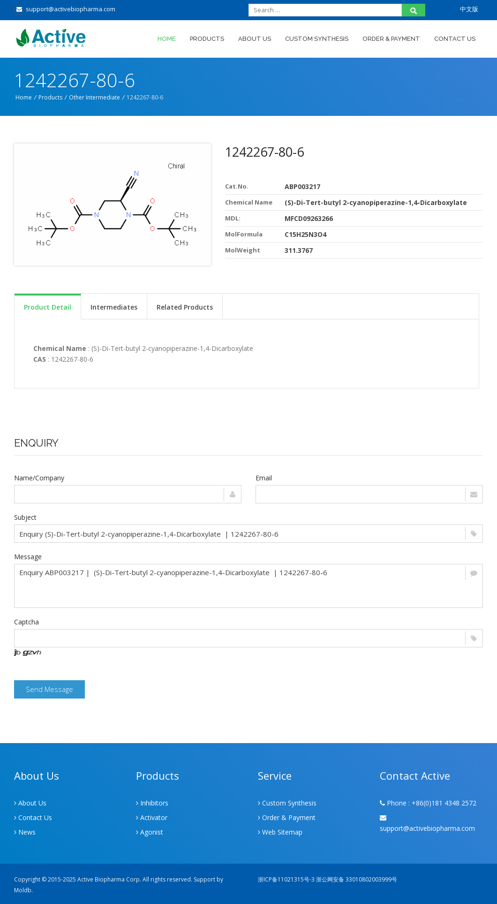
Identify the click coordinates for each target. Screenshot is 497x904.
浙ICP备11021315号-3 (286, 879)
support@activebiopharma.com (64, 9)
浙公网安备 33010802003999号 (356, 879)
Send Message (49, 689)
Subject (25, 517)
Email (264, 477)
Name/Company (39, 477)
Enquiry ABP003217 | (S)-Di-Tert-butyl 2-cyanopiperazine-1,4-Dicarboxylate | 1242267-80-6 (248, 586)
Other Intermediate (94, 97)
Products (207, 38)
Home (167, 38)
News (25, 832)
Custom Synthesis (316, 38)
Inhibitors (152, 802)
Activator (151, 817)
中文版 (469, 9)
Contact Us (454, 38)
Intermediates (113, 307)
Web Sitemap (280, 832)
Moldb (22, 890)
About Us (254, 38)
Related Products (185, 307)
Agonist (149, 832)
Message (28, 556)
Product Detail (47, 307)
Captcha (26, 621)
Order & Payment (391, 38)
